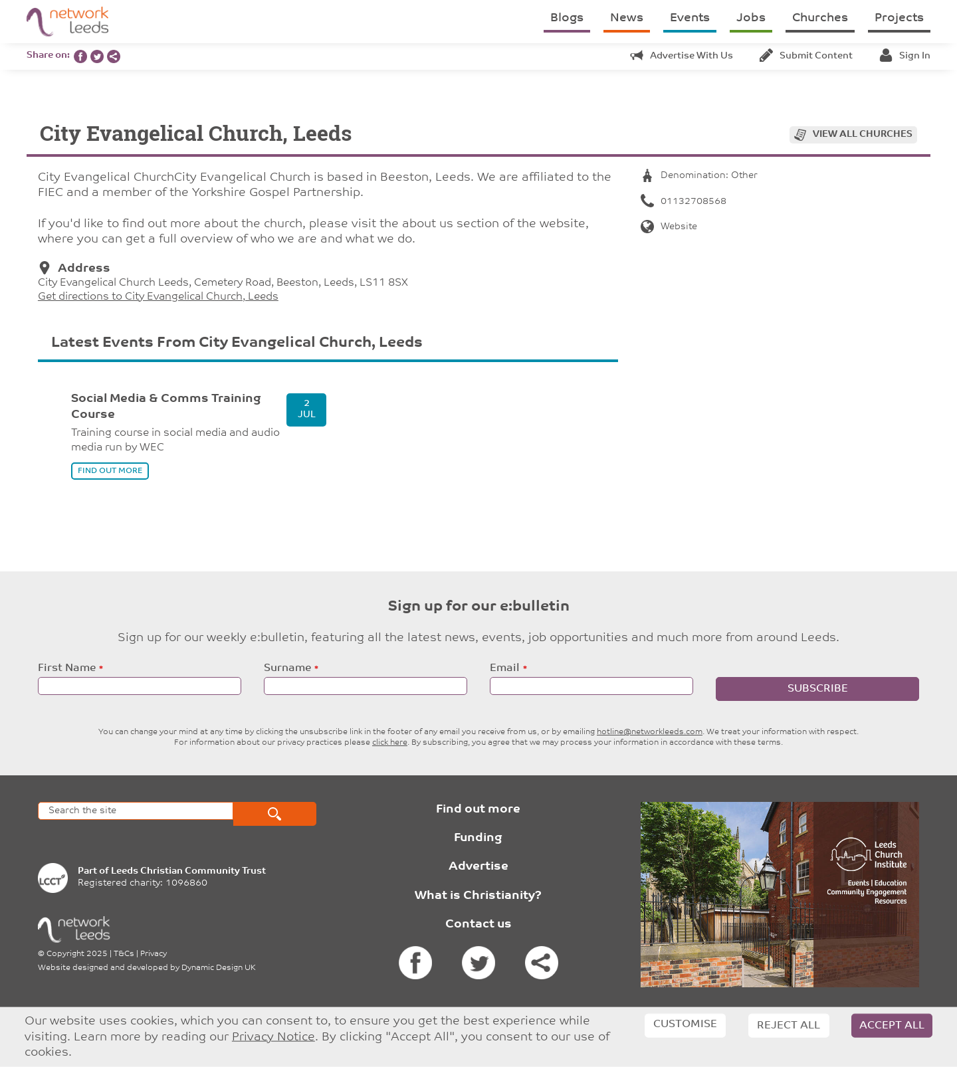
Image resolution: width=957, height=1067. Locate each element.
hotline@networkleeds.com (649, 732)
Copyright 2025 (77, 954)
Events (690, 18)
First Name (67, 668)
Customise (685, 1024)
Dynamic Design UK (218, 968)
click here (389, 743)
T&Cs (124, 954)
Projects (899, 18)
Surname (287, 668)
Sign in (904, 56)
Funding (478, 838)
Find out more (478, 809)
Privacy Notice (273, 1036)
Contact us (478, 924)
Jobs (751, 18)
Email (505, 668)
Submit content (806, 56)
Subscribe (818, 689)
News (626, 18)
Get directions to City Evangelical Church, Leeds (158, 297)
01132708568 (683, 202)
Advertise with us (681, 56)
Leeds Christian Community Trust (188, 871)
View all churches (862, 135)
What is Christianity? (478, 896)
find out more (110, 471)
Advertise (478, 866)
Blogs (567, 18)
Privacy (153, 954)
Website (669, 227)
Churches (820, 18)
